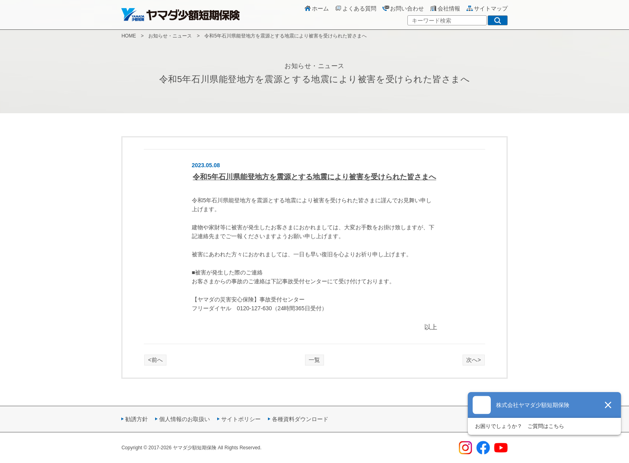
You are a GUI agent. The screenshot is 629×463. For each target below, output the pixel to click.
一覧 (314, 360)
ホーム (316, 8)
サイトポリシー (241, 419)
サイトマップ (487, 8)
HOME (128, 36)
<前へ (155, 360)
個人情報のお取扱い (184, 419)
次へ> (473, 360)
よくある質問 (355, 8)
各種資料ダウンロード (300, 419)
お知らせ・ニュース (170, 36)
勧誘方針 (136, 419)
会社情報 (445, 8)
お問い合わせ (403, 8)
